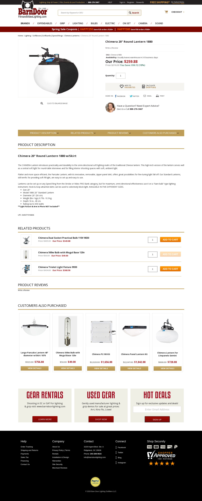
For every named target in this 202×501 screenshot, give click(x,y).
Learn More (45, 419)
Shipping (151, 86)
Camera (142, 23)
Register (130, 2)
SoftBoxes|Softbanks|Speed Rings (48, 35)
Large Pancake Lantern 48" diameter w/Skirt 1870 (34, 354)
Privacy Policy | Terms (61, 450)
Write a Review (111, 48)
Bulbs (94, 23)
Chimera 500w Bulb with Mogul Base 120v (61, 252)
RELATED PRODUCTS (82, 133)
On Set (127, 23)
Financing (25, 461)
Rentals (55, 454)
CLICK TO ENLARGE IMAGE (57, 103)
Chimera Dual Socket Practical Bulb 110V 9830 (63, 237)
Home (20, 35)
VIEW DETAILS (34, 368)
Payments (25, 454)
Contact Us (25, 464)
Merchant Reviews (59, 468)
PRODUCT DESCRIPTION (43, 133)
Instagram (120, 463)
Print (162, 96)
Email (149, 96)
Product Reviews (118, 133)
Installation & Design (60, 457)
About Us (56, 447)
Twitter (119, 452)
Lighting (78, 23)
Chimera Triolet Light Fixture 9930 (57, 267)
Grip (62, 23)
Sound (159, 23)
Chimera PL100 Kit (101, 354)
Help (110, 2)
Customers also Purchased (159, 133)
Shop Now (101, 419)
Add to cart (148, 75)
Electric (110, 23)
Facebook (120, 447)
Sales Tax (25, 457)
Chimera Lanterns (72, 35)
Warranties (56, 461)
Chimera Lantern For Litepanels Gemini (167, 354)
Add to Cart (170, 240)
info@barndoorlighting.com (95, 457)
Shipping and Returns (29, 450)
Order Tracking (27, 447)
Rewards (140, 2)
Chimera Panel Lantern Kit (134, 354)
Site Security (57, 464)
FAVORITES (130, 86)
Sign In (122, 2)
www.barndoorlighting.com (51, 406)
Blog (118, 457)
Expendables (44, 23)
